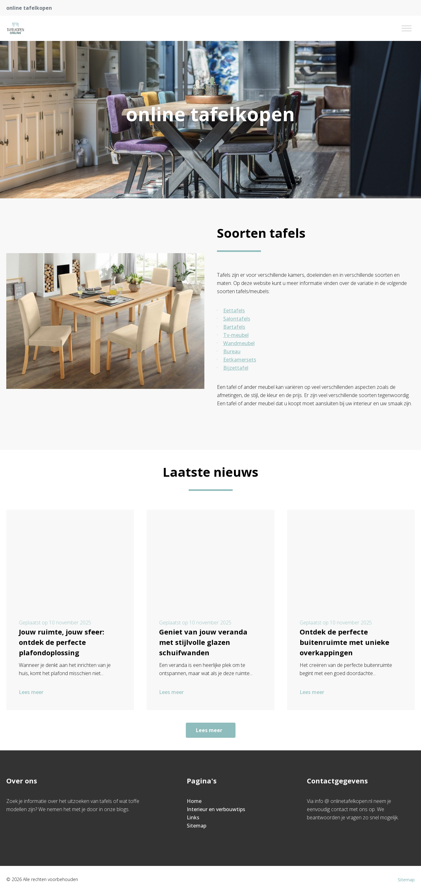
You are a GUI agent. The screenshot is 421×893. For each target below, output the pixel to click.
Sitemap (196, 825)
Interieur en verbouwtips (216, 809)
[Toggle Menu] (407, 28)
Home (194, 801)
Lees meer (32, 692)
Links (193, 817)
